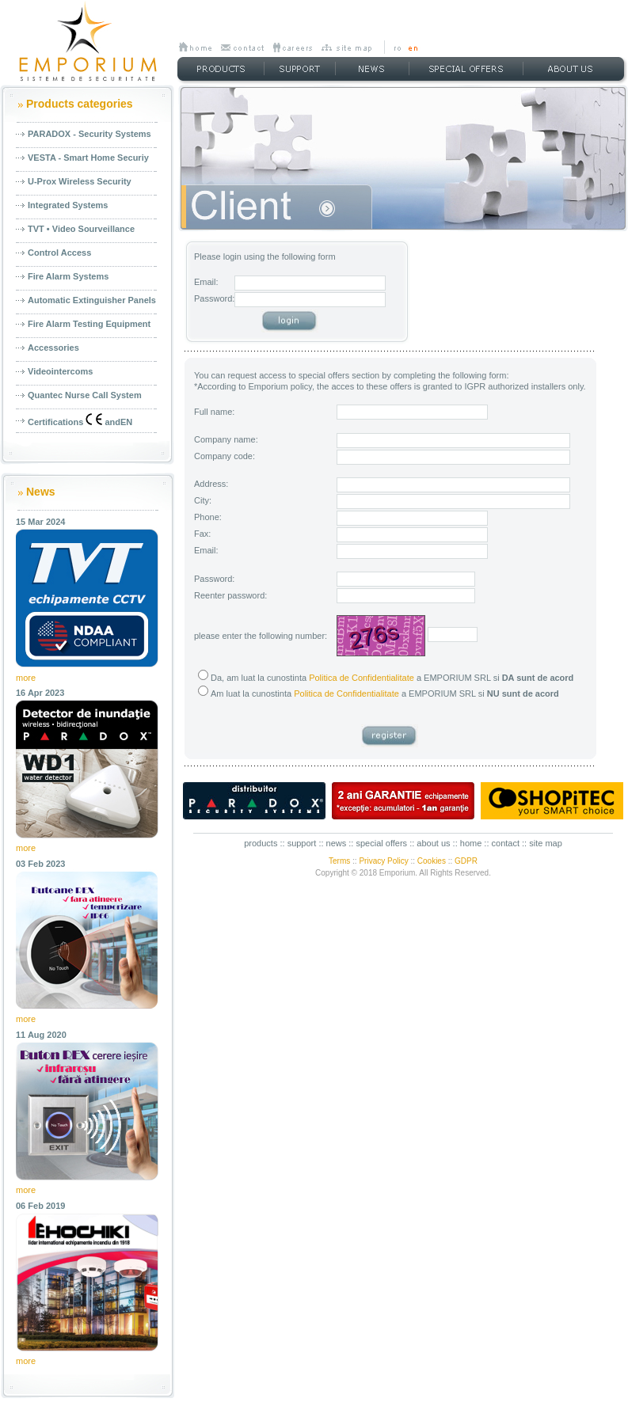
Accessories (53, 347)
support (302, 843)
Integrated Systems (68, 205)
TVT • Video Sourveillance (81, 229)
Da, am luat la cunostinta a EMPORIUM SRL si (385, 677)
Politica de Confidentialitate (361, 677)
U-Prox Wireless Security (79, 181)
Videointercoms (60, 371)
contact (506, 843)
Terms (339, 861)
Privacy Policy (383, 861)
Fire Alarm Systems (68, 276)
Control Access (59, 252)
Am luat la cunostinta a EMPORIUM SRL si (378, 693)
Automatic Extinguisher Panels (92, 300)
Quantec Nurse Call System (85, 395)
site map (545, 843)
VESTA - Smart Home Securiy (88, 157)
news (336, 843)
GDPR (466, 861)
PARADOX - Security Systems (89, 134)
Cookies (431, 861)
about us (433, 843)
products (260, 843)
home (471, 843)
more (26, 677)
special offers (381, 843)
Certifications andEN (80, 420)
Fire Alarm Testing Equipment (89, 324)
